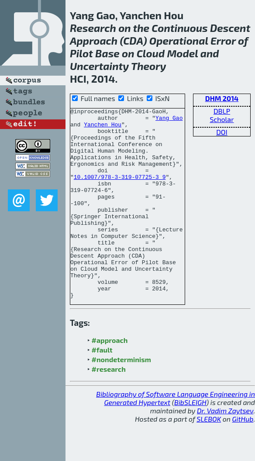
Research (93, 27)
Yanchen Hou (102, 128)
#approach (110, 378)
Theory (148, 65)
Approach (93, 40)
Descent (230, 27)
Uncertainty (99, 65)
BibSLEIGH (190, 440)
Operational (178, 40)
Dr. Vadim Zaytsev (225, 448)
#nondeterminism (121, 397)
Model (182, 53)
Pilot (81, 53)
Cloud (151, 53)
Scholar (222, 119)
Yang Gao (169, 120)
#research (109, 407)
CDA (133, 40)
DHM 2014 (222, 98)
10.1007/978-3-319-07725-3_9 (120, 191)
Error (223, 40)
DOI (221, 132)
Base (107, 53)
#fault (102, 388)
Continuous (179, 27)
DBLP (222, 111)
